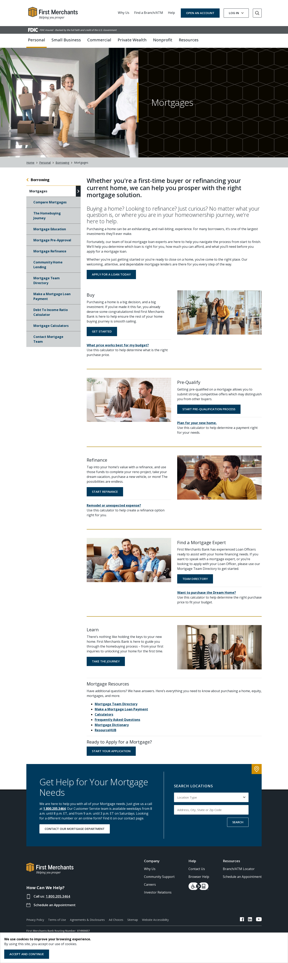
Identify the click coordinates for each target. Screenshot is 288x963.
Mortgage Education (49, 229)
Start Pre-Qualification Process (208, 409)
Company (151, 861)
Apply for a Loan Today (111, 274)
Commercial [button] (99, 40)
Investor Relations (158, 892)
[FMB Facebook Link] (242, 920)
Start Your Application (111, 751)
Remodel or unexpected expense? (114, 505)
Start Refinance (105, 492)
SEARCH (237, 822)
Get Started (102, 331)
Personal (45, 163)
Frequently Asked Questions (117, 719)
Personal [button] (36, 40)
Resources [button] (189, 40)
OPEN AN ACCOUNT (200, 13)
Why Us (123, 12)
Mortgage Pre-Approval (52, 240)
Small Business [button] (66, 40)
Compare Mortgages (50, 202)
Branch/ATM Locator (239, 869)
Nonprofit (162, 40)
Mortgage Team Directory (46, 280)
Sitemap (132, 920)
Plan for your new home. (197, 423)
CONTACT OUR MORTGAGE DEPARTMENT (75, 829)
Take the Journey (106, 661)
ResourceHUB (105, 730)
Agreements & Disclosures (87, 920)
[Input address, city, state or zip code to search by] (211, 810)
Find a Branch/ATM (148, 12)
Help (171, 12)
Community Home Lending (48, 264)
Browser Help (198, 877)
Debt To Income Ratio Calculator (50, 312)
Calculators (104, 714)
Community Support (159, 877)
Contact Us (196, 869)
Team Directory (195, 579)
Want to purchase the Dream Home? (206, 593)
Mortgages (38, 191)
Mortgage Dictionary (112, 725)
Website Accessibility (155, 920)
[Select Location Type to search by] (211, 797)
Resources (231, 861)
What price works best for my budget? (118, 345)
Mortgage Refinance (49, 251)
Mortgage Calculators (51, 326)
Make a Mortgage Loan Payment (52, 296)
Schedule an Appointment (55, 905)
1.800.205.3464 (54, 808)
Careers (150, 884)
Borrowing (62, 163)
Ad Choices (116, 920)
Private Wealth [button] (132, 40)
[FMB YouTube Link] (259, 920)
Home (30, 163)
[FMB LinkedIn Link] (250, 920)
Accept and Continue (26, 954)
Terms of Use (57, 920)
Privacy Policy (35, 920)
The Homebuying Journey (47, 215)
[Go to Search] (257, 13)
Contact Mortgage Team (48, 339)
